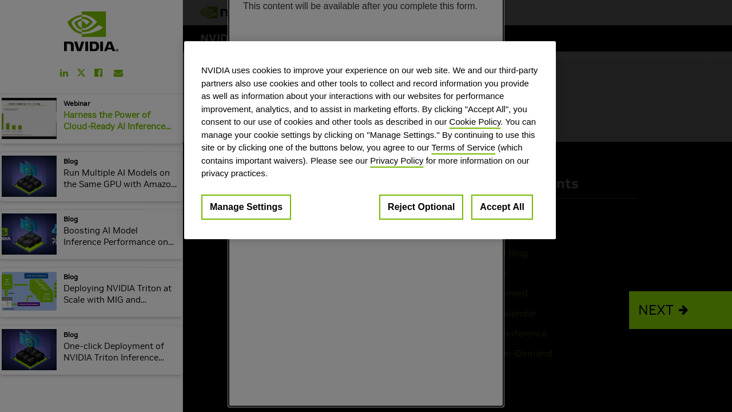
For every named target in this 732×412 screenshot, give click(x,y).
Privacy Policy (396, 160)
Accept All (502, 207)
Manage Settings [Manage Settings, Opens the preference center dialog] (246, 207)
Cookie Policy (475, 121)
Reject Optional (421, 207)
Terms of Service (463, 147)
